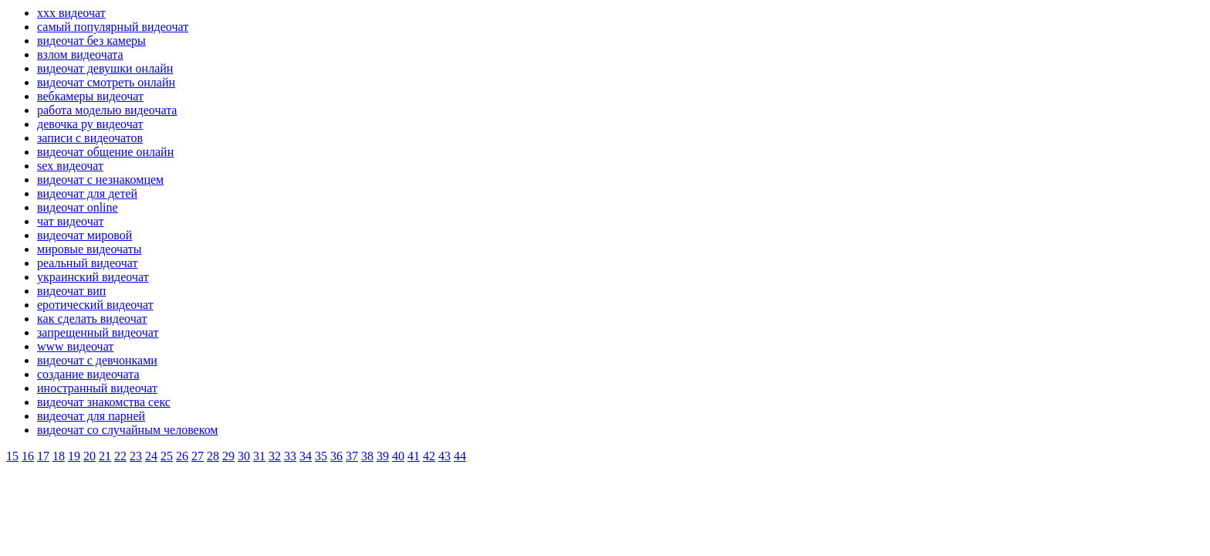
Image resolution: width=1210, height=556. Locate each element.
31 (259, 456)
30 (244, 456)
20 (89, 456)
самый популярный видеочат (112, 26)
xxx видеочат (71, 12)
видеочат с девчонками (97, 360)
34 (305, 456)
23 (136, 456)
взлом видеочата (80, 54)
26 (182, 456)
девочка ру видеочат (90, 124)
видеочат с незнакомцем (100, 179)
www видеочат (75, 346)
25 (167, 456)
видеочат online (77, 207)
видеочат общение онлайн (105, 151)
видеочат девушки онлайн (105, 68)
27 (197, 456)
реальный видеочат (87, 263)
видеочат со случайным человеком (127, 429)
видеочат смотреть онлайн (106, 82)
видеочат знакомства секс (104, 402)
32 (275, 456)
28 (213, 456)
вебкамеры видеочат (90, 96)
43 (444, 456)
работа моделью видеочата (107, 110)
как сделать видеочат (92, 318)
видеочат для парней (91, 415)
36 (336, 456)
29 (228, 456)
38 (367, 456)
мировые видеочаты (89, 249)
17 (43, 456)
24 (151, 456)
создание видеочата (88, 374)
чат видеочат (70, 221)
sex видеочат (70, 165)
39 (383, 456)
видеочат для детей (87, 193)
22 (120, 456)
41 (413, 456)
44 (460, 456)
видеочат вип (71, 290)
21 (105, 456)
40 (398, 456)
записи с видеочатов (90, 137)
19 (74, 456)
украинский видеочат (93, 276)
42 (429, 456)
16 (28, 456)
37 (352, 456)
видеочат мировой (84, 235)
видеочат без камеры (91, 40)
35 (321, 456)
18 (58, 456)
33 (290, 456)
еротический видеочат (95, 304)
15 (12, 456)
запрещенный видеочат (97, 332)
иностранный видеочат (97, 388)
